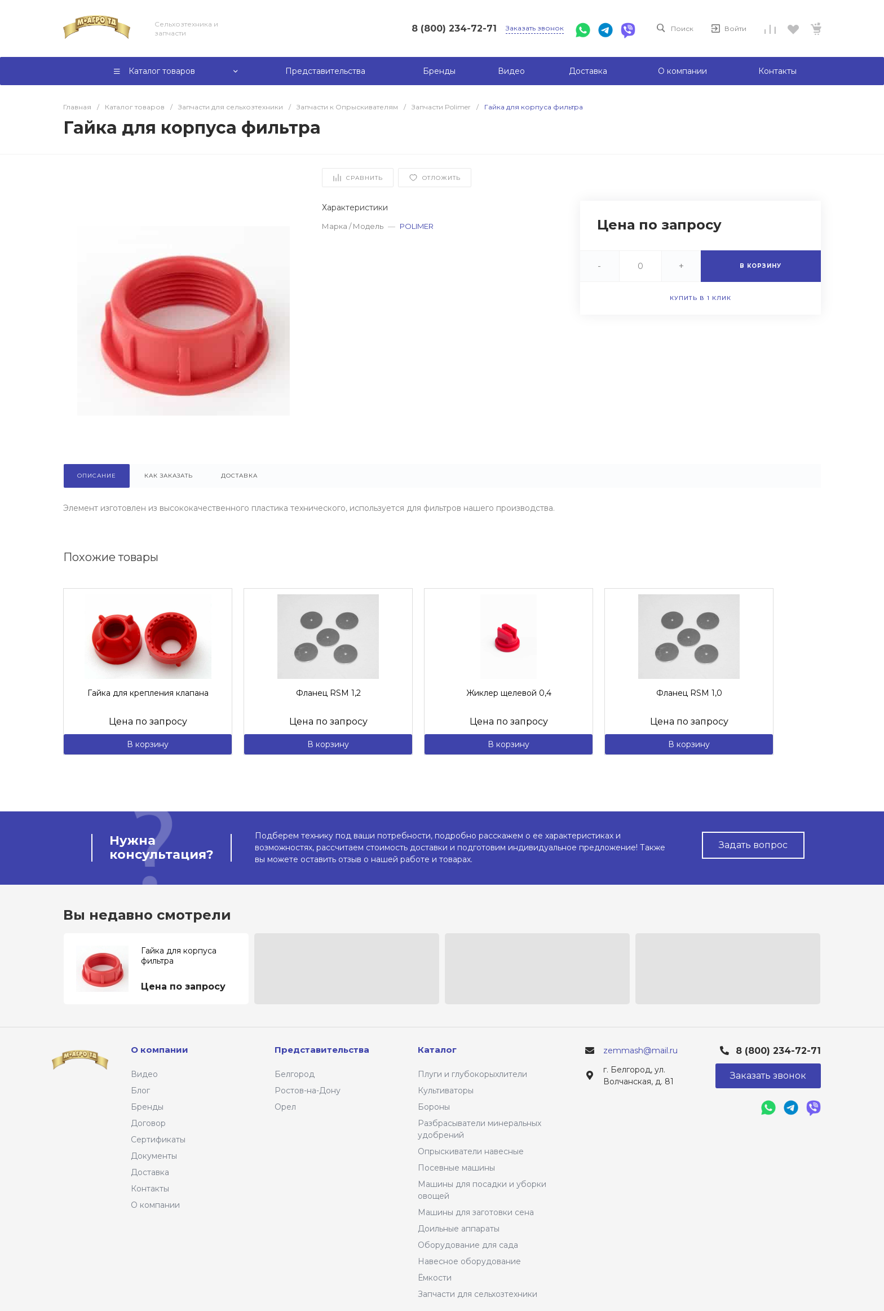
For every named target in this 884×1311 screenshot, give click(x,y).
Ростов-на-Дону (308, 1090)
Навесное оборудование (469, 1261)
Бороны (434, 1107)
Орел (285, 1107)
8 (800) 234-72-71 (454, 28)
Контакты (150, 1189)
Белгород (295, 1074)
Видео (144, 1074)
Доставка (150, 1172)
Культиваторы (446, 1090)
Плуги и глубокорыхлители (472, 1074)
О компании (155, 1205)
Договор (148, 1123)
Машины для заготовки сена (476, 1212)
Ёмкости (435, 1278)
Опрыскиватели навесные (471, 1151)
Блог (140, 1090)
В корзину (148, 744)
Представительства (322, 1049)
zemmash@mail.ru (640, 1050)
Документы (154, 1156)
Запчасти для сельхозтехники (477, 1294)
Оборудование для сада (468, 1245)
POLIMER (417, 226)
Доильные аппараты (459, 1229)
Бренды (147, 1107)
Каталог (437, 1049)
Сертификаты (158, 1140)
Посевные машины (456, 1168)
